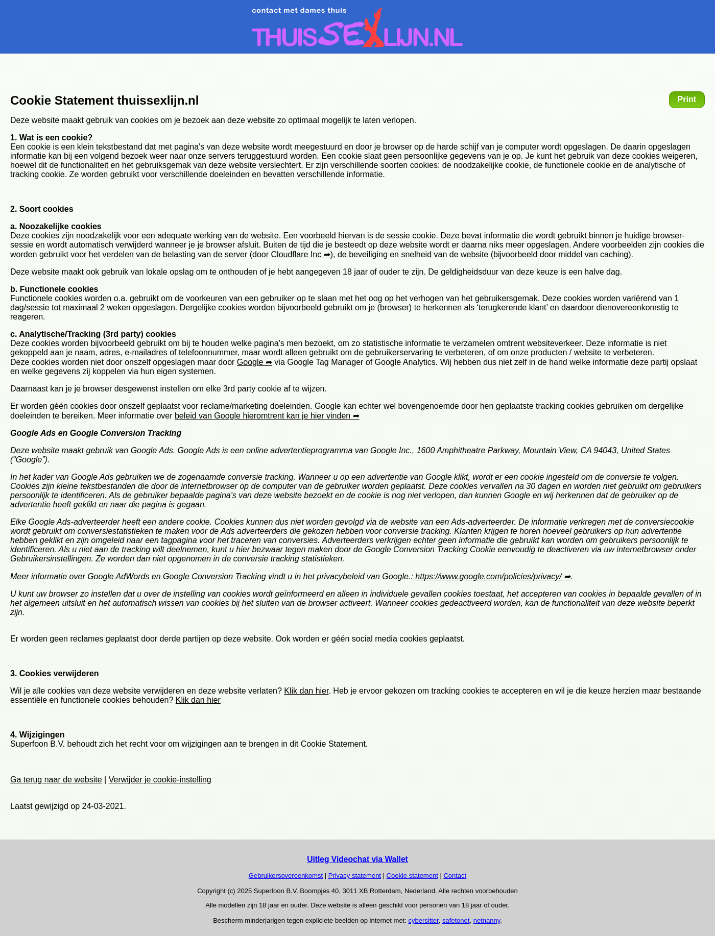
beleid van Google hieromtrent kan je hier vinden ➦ (267, 415)
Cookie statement (412, 875)
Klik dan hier (306, 690)
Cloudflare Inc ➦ (300, 254)
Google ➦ (254, 362)
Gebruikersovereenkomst (286, 875)
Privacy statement (354, 875)
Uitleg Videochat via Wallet (357, 859)
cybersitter (423, 920)
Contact (454, 875)
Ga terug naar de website (56, 779)
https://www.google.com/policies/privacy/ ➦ (492, 576)
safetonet (456, 920)
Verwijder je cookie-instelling (160, 779)
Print (687, 99)
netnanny (486, 920)
